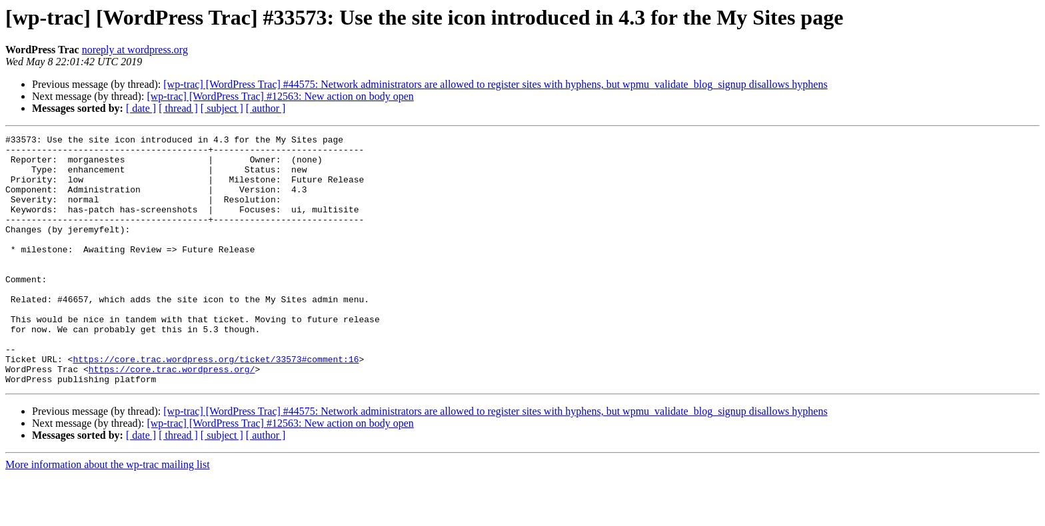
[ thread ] (178, 108)
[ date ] (141, 108)
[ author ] (266, 108)
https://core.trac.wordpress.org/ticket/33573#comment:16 (216, 405)
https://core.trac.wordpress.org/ (172, 417)
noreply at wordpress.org (135, 49)
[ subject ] (222, 108)
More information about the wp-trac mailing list (107, 514)
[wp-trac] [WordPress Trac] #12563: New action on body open (280, 96)
